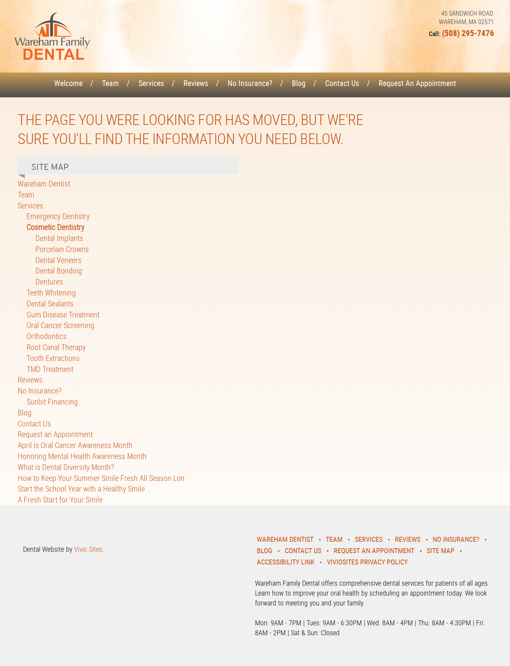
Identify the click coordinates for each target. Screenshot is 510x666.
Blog (299, 83)
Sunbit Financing (52, 401)
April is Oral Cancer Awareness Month (75, 445)
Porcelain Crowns (62, 249)
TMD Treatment (50, 369)
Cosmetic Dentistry (55, 227)
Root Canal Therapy (56, 347)
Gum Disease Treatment (63, 314)
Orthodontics (47, 336)
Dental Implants (59, 238)
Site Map (440, 550)
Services (151, 83)
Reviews (195, 83)
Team (110, 83)
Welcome (68, 83)
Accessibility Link (285, 562)
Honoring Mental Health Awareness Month (82, 456)
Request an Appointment (417, 83)
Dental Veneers (58, 260)
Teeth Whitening (51, 292)
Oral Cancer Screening (60, 325)
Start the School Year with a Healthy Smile (81, 488)
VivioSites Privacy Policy (367, 562)
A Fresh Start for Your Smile (60, 499)
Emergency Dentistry (58, 216)
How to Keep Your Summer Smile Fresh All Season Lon (101, 478)
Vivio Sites (88, 549)
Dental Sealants (50, 303)
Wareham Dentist (44, 183)
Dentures (49, 281)
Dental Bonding (58, 270)
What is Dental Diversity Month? (66, 467)
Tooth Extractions (53, 358)
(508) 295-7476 (468, 33)
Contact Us (342, 83)
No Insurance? (250, 83)
